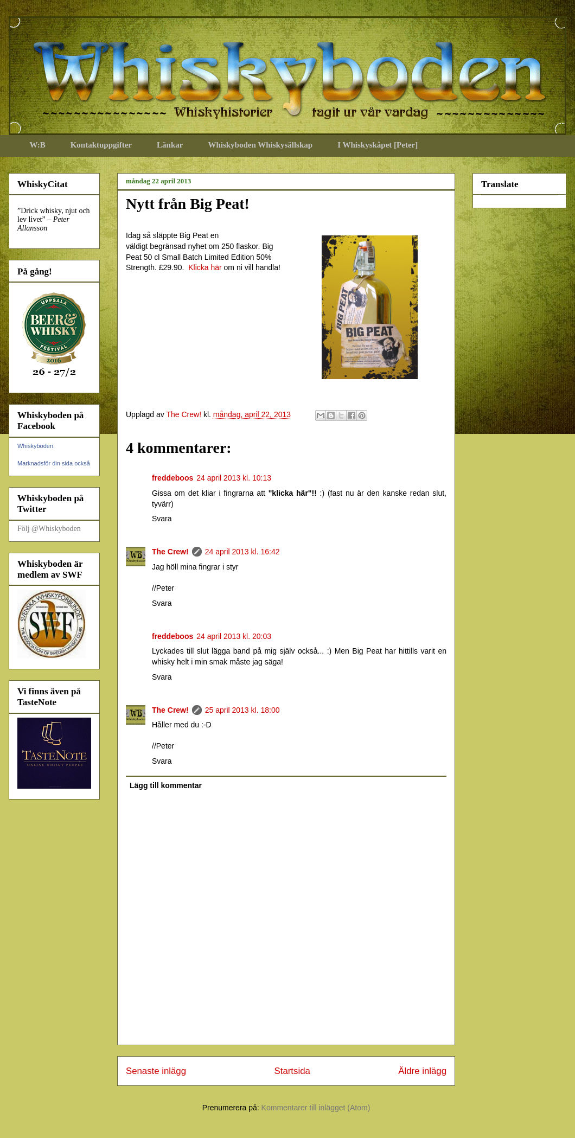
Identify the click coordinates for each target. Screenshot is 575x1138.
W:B (38, 144)
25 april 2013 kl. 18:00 (242, 710)
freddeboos (172, 478)
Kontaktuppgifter (101, 144)
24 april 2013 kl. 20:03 (233, 636)
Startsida (292, 1071)
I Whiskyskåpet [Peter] (377, 144)
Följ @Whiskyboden (49, 529)
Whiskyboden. (36, 446)
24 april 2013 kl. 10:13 (233, 478)
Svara (162, 518)
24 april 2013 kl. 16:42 (242, 551)
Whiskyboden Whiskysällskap (260, 144)
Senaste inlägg (156, 1071)
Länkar (170, 144)
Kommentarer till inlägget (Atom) (315, 1107)
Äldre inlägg (422, 1071)
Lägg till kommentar (166, 785)
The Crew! (170, 551)
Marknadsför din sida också (53, 463)
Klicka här (204, 267)
